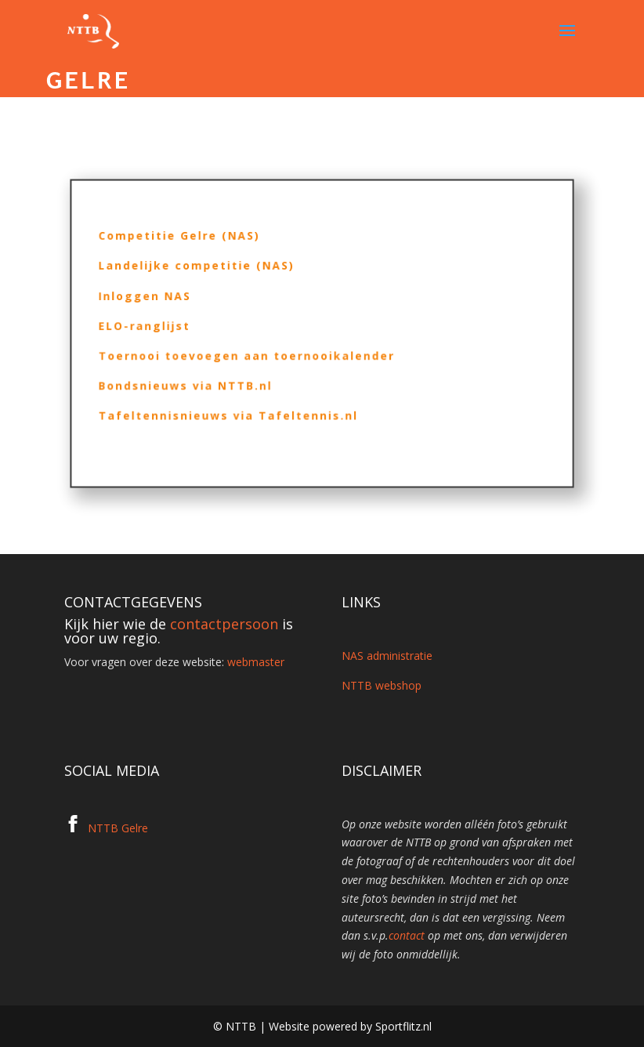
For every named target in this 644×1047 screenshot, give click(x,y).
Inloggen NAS (160, 299)
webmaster (255, 661)
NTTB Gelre (118, 828)
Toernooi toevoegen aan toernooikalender (253, 353)
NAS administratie (387, 655)
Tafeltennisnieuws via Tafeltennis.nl (237, 408)
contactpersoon (224, 623)
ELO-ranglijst (159, 326)
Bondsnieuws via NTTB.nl (197, 381)
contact (407, 935)
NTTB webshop (381, 685)
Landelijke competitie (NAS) (207, 271)
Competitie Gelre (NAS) (192, 244)
